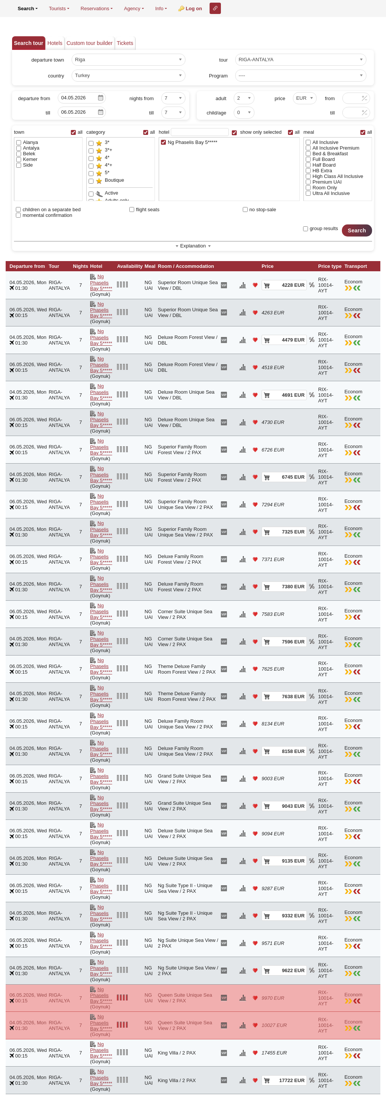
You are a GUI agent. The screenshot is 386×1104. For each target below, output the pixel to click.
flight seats (144, 209)
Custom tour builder (90, 43)
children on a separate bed (48, 209)
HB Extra (319, 170)
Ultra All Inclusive (328, 193)
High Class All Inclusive (334, 176)
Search (357, 230)
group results (320, 228)
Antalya (27, 148)
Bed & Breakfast (327, 153)
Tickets (125, 43)
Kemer (26, 159)
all (77, 132)
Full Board (320, 159)
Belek (25, 153)
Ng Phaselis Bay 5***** (189, 142)
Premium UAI (324, 182)
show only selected (256, 132)
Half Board (320, 165)
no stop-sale (259, 209)
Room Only (321, 187)
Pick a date (100, 97)
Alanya (27, 142)
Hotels (55, 43)
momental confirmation (44, 215)
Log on (194, 8)
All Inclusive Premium (332, 148)
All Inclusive (322, 142)
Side (24, 165)
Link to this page (215, 8)
